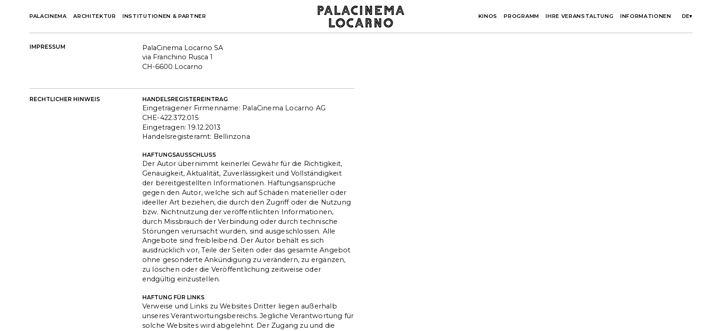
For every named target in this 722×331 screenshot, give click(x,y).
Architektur (94, 16)
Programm (521, 16)
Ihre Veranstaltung (579, 16)
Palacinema (48, 16)
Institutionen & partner (164, 16)
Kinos (487, 16)
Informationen (645, 16)
